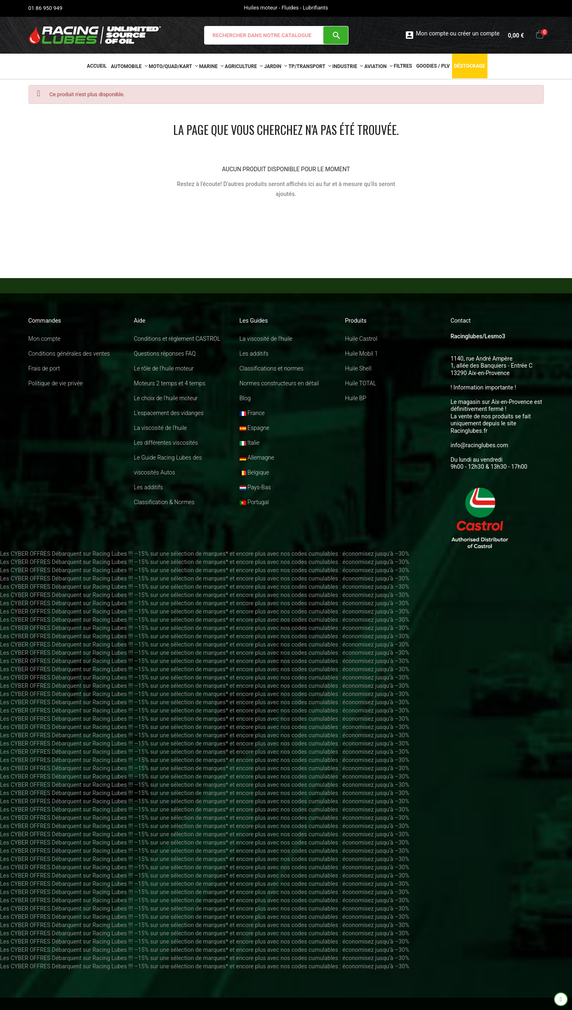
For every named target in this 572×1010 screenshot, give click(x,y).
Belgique (254, 472)
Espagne (254, 428)
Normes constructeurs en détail (279, 383)
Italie (250, 442)
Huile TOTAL (361, 383)
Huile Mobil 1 (361, 353)
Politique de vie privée (55, 383)
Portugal (254, 502)
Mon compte (44, 338)
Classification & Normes (164, 502)
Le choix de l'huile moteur (166, 398)
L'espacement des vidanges (169, 413)
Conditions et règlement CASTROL (177, 338)
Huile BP (356, 398)
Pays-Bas (255, 487)
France (252, 413)
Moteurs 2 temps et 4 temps (170, 383)
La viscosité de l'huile (160, 428)
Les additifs (148, 487)
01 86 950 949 (45, 8)
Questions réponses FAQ (165, 353)
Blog (245, 398)
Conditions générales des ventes (69, 353)
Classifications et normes (272, 368)
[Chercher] (276, 35)
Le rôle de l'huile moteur (164, 368)
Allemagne (257, 457)
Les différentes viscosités (166, 442)
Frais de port (44, 368)
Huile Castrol (361, 338)
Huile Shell (358, 368)
